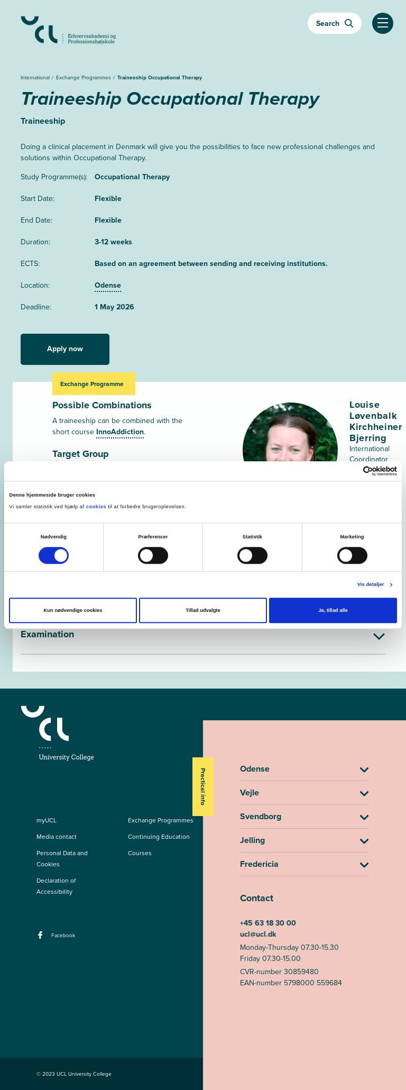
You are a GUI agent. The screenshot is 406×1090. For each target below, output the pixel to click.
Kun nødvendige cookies (73, 610)
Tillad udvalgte (203, 610)
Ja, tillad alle (333, 610)
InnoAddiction (120, 431)
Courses (140, 853)
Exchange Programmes (84, 77)
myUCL (46, 820)
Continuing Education (159, 836)
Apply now (65, 348)
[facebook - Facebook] (41, 938)
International (36, 77)
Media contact (56, 836)
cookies (97, 507)
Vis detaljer (370, 585)
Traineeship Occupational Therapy (159, 77)
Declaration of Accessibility (56, 886)
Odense (108, 285)
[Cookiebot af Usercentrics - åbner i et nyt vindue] (350, 471)
